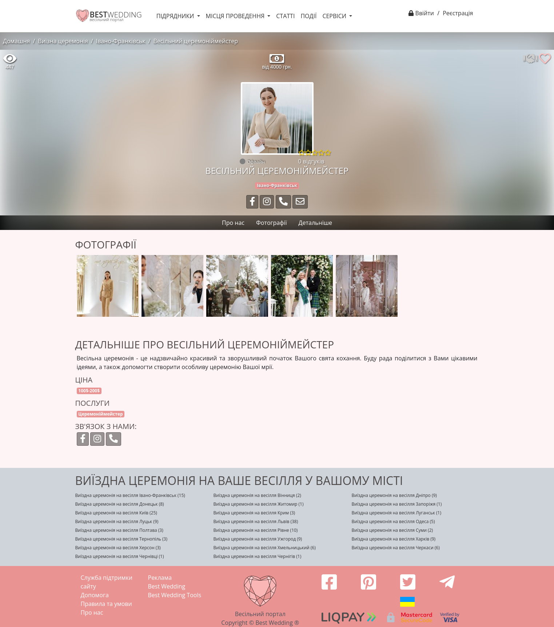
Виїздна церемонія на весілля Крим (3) (254, 513)
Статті (285, 16)
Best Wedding (167, 586)
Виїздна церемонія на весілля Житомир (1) (259, 504)
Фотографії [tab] (271, 223)
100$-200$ (89, 391)
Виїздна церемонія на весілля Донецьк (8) (119, 504)
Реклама (160, 578)
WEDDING (116, 14)
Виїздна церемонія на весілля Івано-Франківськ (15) (130, 495)
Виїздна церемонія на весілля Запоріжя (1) (397, 504)
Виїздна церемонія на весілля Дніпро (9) (394, 495)
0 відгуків (311, 161)
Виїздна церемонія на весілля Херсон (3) (118, 548)
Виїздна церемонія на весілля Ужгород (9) (258, 539)
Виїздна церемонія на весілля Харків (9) (394, 539)
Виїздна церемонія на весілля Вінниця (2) (257, 495)
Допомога (95, 595)
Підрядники (176, 16)
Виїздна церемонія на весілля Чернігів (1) (258, 556)
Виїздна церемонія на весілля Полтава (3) (119, 530)
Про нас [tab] (233, 223)
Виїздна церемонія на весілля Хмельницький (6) (265, 548)
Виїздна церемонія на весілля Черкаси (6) (396, 548)
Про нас (92, 612)
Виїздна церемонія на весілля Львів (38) (256, 521)
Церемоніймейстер (100, 414)
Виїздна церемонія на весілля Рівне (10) (256, 530)
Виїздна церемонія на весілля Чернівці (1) (119, 556)
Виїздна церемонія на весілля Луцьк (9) (117, 521)
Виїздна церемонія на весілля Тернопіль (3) (121, 539)
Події (308, 16)
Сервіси (335, 16)
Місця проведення (236, 16)
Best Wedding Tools (175, 595)
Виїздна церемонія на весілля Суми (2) (392, 530)
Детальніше (315, 223)
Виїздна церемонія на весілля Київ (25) (116, 513)
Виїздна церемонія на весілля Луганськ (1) (396, 513)
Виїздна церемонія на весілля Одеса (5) (393, 521)
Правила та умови (106, 604)
